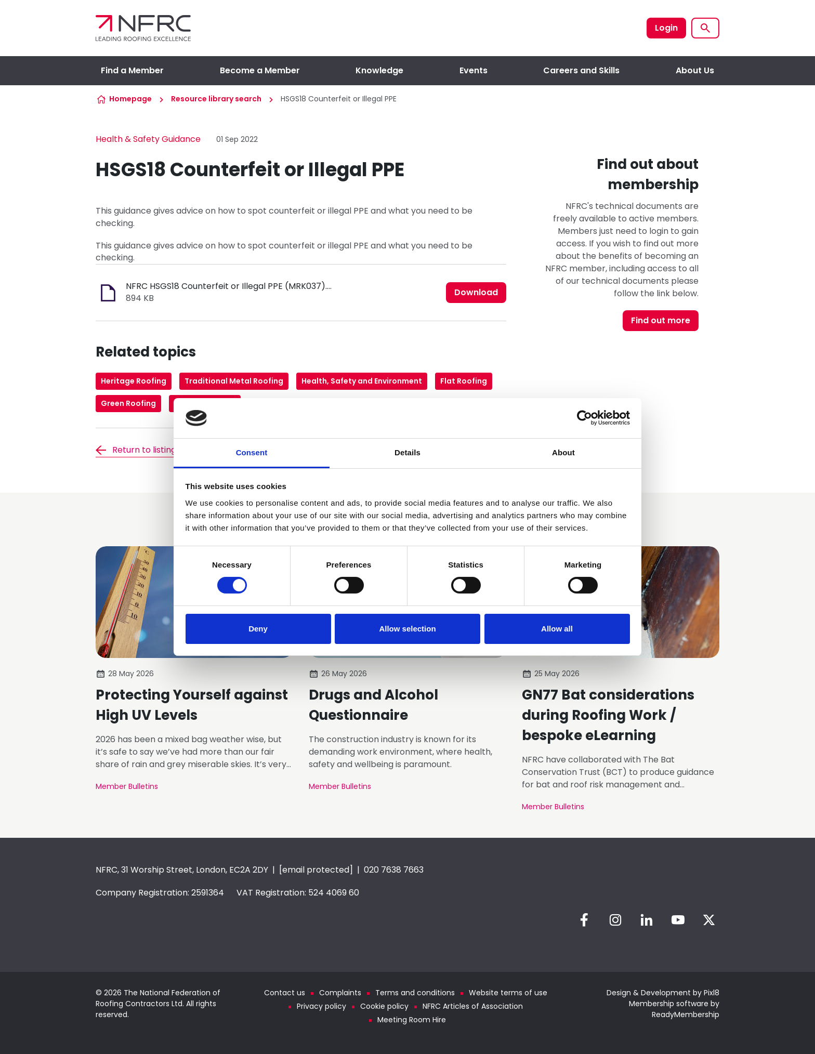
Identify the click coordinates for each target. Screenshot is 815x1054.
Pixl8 (711, 992)
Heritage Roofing (133, 381)
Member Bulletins (127, 786)
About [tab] (563, 452)
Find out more (660, 320)
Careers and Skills (581, 70)
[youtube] (677, 920)
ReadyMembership (685, 1014)
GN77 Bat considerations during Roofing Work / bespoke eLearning (608, 715)
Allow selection (407, 628)
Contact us (284, 992)
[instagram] (615, 920)
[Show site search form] (705, 28)
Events (473, 70)
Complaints (340, 992)
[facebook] (584, 920)
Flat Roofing (463, 381)
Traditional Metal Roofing (234, 381)
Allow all (557, 628)
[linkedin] (646, 920)
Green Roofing (128, 403)
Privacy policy (321, 1006)
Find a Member (132, 70)
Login (666, 28)
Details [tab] (407, 452)
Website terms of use (508, 992)
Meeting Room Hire (411, 1020)
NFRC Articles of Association (473, 1006)
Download (476, 292)
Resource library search (216, 99)
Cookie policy (384, 1006)
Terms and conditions (415, 992)
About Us (695, 70)
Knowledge (379, 70)
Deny (258, 628)
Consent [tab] (252, 452)
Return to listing (144, 450)
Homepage (130, 99)
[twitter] (709, 920)
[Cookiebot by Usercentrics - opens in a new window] (584, 418)
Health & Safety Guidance (148, 139)
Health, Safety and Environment (361, 381)
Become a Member (260, 70)
